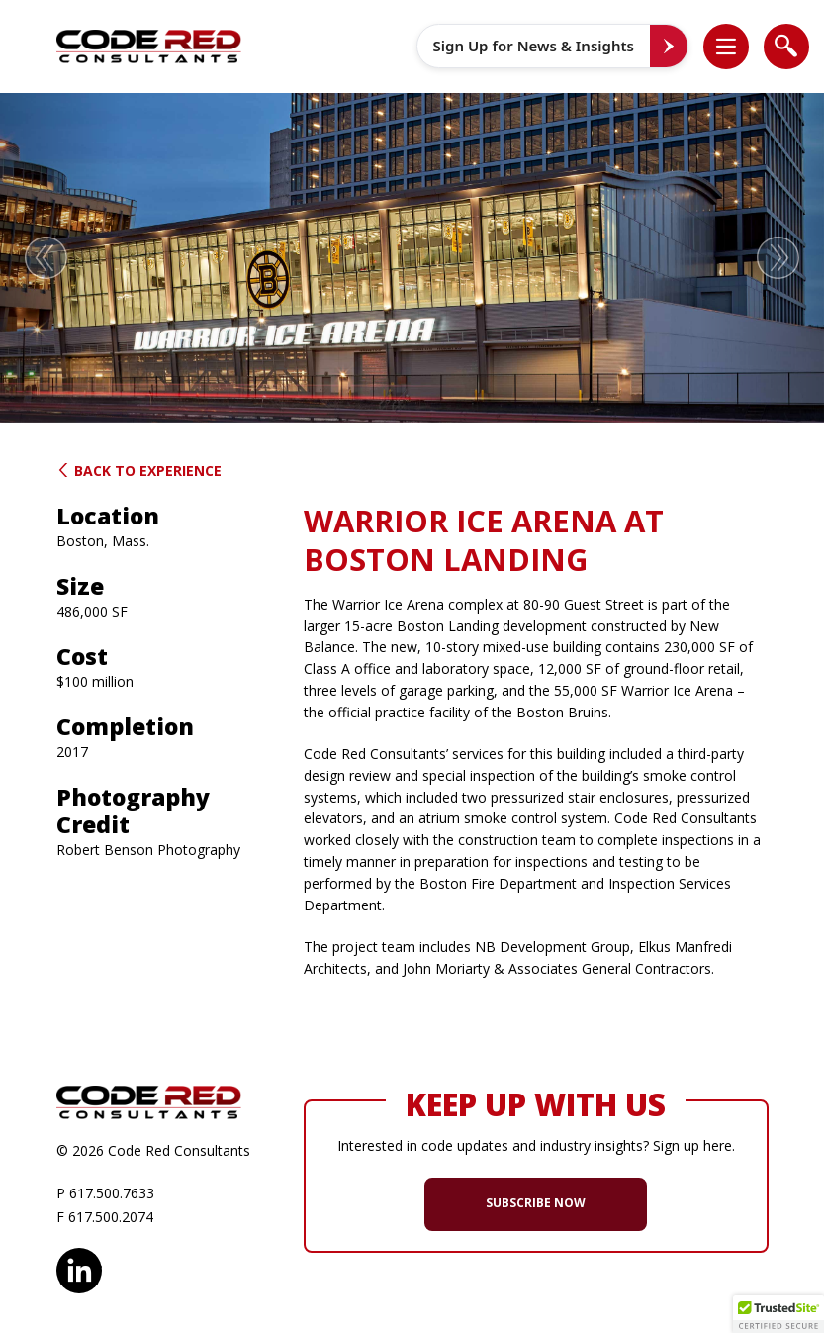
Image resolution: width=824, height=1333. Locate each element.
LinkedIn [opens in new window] (79, 1267)
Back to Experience (139, 470)
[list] (726, 46)
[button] (736, 46)
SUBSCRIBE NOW (536, 1202)
